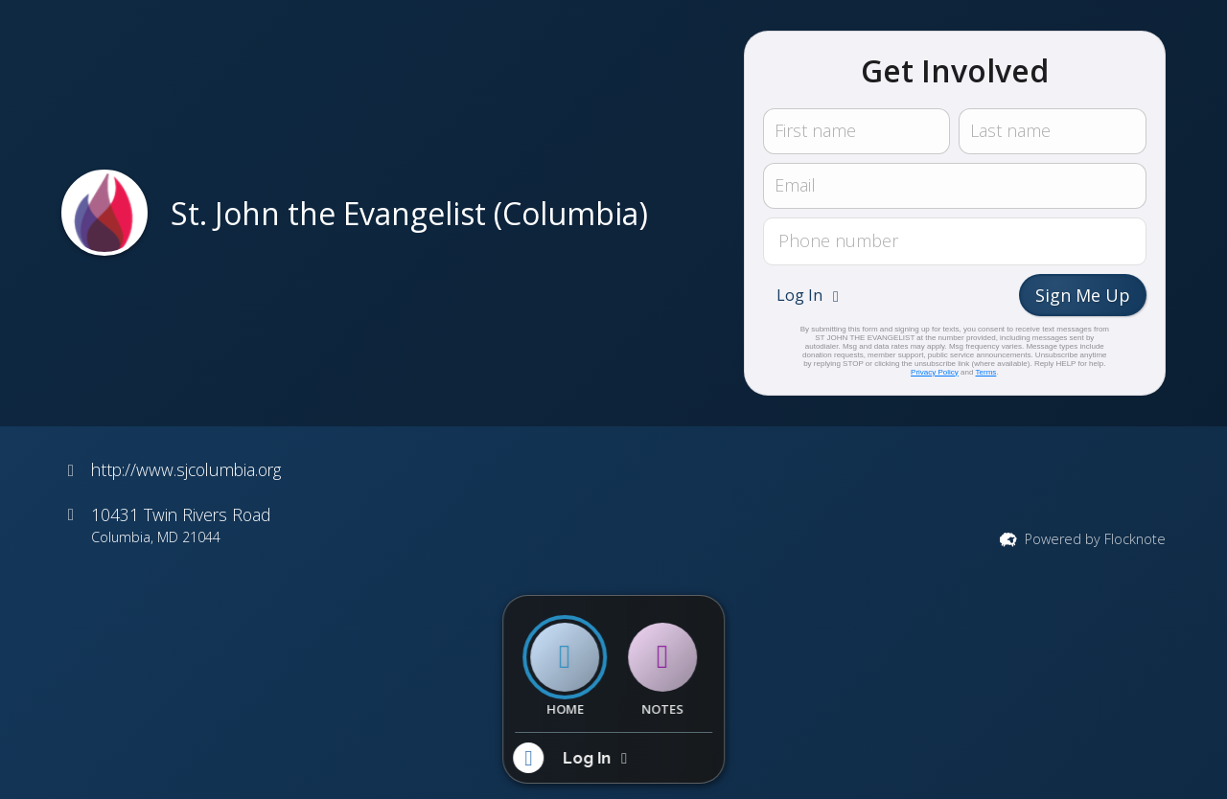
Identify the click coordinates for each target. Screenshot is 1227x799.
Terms (986, 372)
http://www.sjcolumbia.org (186, 469)
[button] (810, 295)
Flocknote (1135, 539)
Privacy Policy (935, 372)
